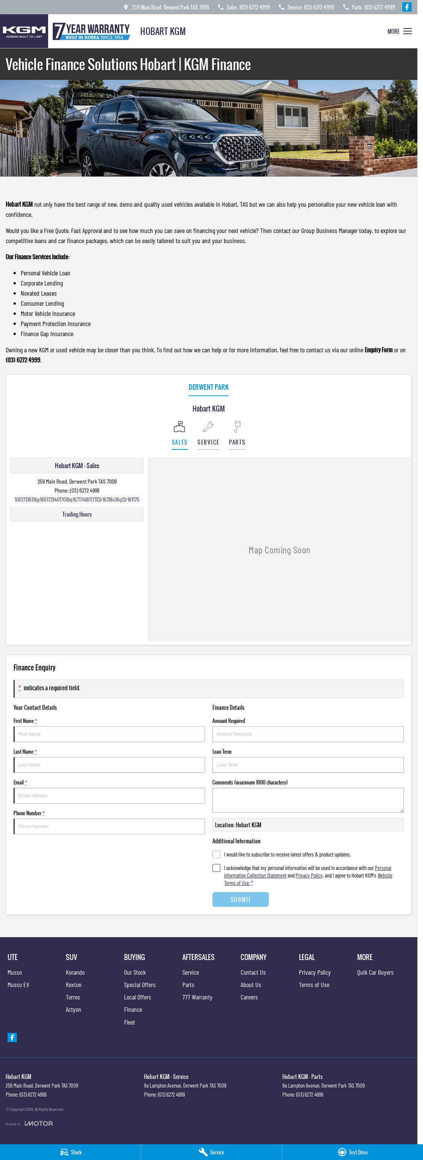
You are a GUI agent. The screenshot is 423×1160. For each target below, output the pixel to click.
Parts (188, 984)
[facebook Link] (407, 7)
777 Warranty (197, 997)
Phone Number (109, 821)
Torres (73, 997)
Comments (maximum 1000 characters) (308, 795)
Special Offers (140, 984)
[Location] (180, 435)
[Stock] (70, 1152)
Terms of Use (314, 984)
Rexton (74, 984)
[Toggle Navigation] (400, 31)
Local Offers (137, 997)
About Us (251, 984)
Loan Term (308, 760)
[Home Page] (67, 31)
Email (109, 791)
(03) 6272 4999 (84, 490)
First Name (109, 729)
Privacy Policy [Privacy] (309, 875)
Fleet (129, 1022)
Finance (133, 1009)
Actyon (73, 1009)
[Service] (211, 1152)
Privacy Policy (315, 972)
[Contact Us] (165, 7)
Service (190, 972)
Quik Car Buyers (375, 972)
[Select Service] (208, 435)
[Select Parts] (237, 435)
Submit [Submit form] (240, 899)
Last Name (109, 760)
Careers (249, 997)
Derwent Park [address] (209, 387)
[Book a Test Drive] (352, 1152)
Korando (75, 972)
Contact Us (253, 972)
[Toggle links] (29, 1123)
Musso (15, 972)
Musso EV (18, 984)
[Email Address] (77, 499)
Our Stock (135, 972)
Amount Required (308, 729)
